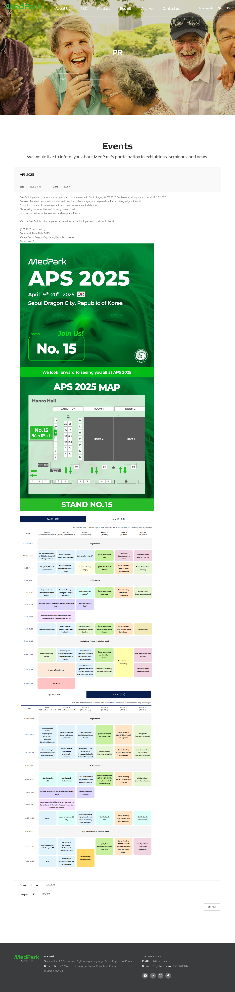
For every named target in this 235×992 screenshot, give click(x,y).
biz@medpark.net (161, 961)
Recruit (125, 8)
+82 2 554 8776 (156, 956)
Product (103, 8)
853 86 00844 (180, 966)
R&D (83, 8)
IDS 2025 (46, 894)
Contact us (171, 8)
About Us (62, 8)
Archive (147, 8)
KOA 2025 (50, 884)
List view (212, 907)
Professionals (206, 8)
